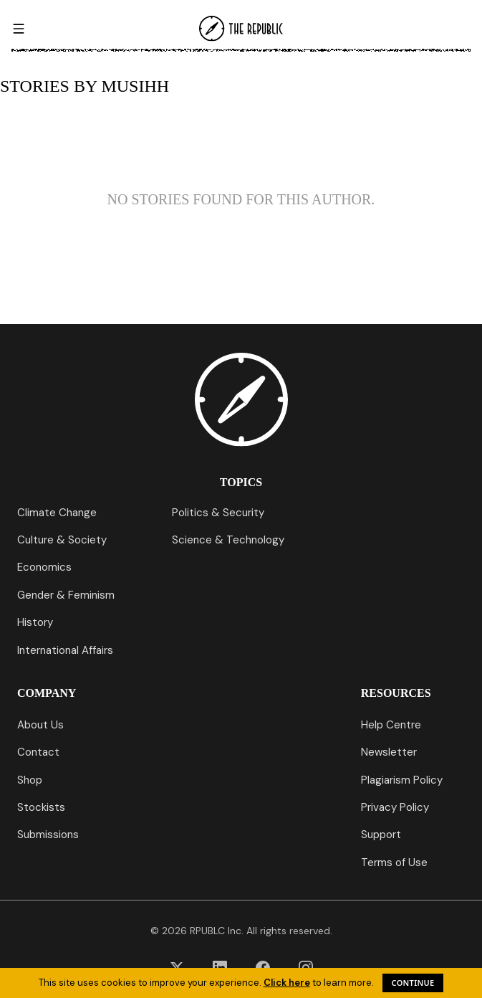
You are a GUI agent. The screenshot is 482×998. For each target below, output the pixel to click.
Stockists (41, 807)
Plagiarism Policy (402, 780)
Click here (287, 982)
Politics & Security (218, 512)
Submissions (48, 834)
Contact (38, 752)
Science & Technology (228, 540)
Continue (413, 982)
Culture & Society (62, 540)
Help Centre (391, 725)
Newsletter (389, 752)
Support (381, 834)
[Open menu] (18, 29)
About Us (40, 725)
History (35, 622)
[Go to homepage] (241, 29)
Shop (29, 780)
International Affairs (65, 650)
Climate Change (57, 512)
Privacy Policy (395, 807)
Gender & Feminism (66, 595)
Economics (44, 567)
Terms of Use (394, 862)
